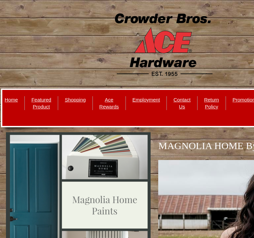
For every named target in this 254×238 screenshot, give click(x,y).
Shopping (75, 99)
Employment (146, 99)
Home (11, 99)
